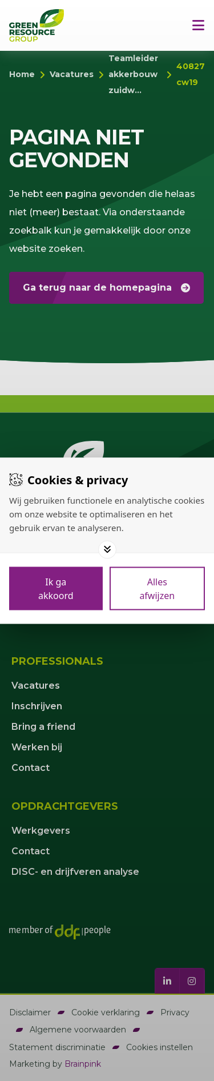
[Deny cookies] (157, 588)
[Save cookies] (56, 588)
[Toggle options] (107, 549)
